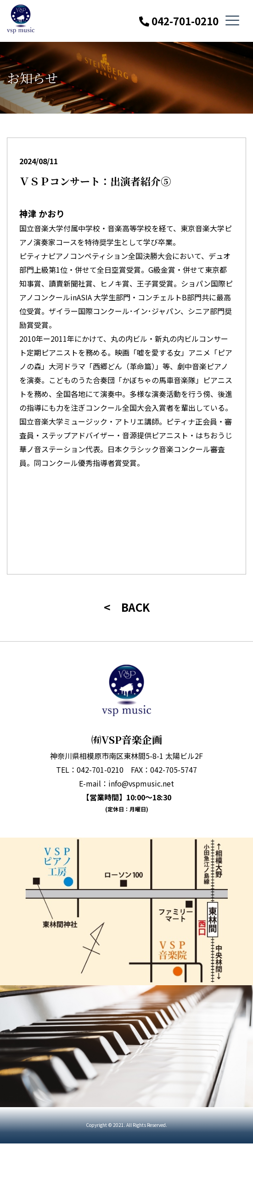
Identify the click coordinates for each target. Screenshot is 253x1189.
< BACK (127, 607)
